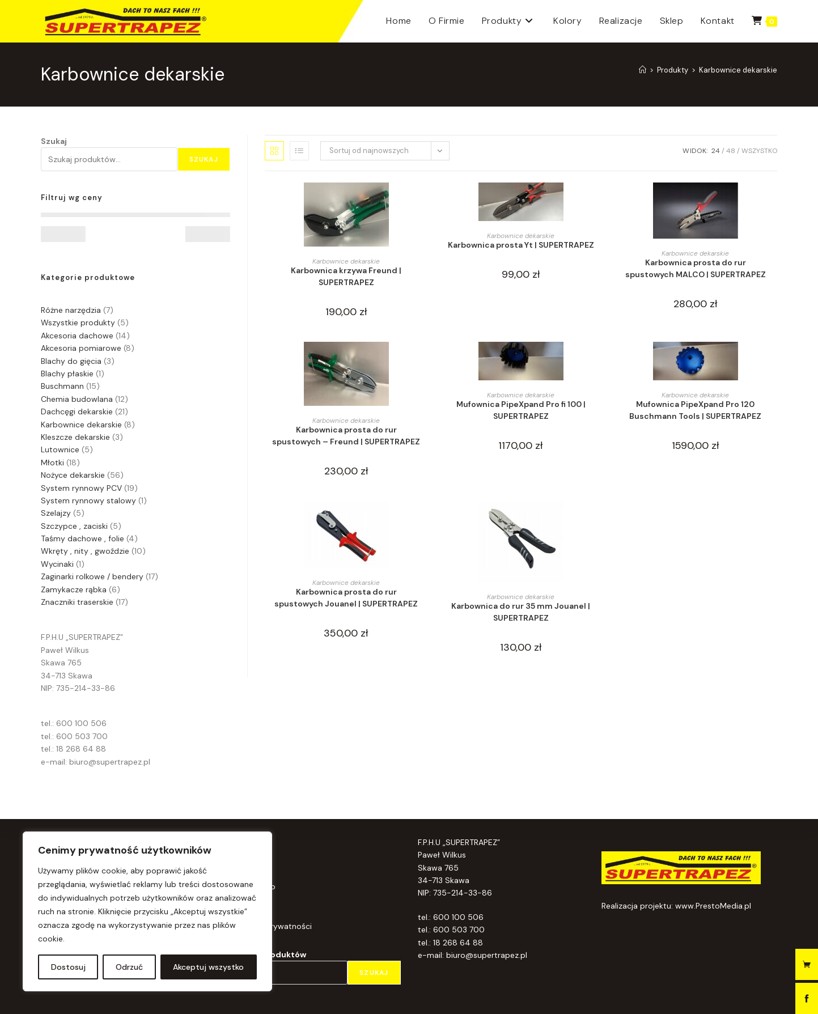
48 (730, 150)
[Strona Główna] (642, 70)
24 (715, 150)
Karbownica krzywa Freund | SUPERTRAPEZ (346, 276)
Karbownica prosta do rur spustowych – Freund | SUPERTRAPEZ (346, 436)
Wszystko (759, 150)
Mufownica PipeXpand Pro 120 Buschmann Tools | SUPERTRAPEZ (695, 410)
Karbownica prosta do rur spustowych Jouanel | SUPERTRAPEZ (346, 598)
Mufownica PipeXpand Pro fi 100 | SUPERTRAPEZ (521, 410)
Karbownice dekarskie (738, 70)
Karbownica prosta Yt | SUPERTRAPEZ (521, 245)
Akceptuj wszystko (208, 967)
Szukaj (54, 141)
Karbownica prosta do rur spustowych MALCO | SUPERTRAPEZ (695, 268)
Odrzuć (129, 967)
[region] (147, 911)
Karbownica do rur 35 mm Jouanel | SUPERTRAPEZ (520, 612)
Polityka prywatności (273, 926)
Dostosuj (68, 967)
